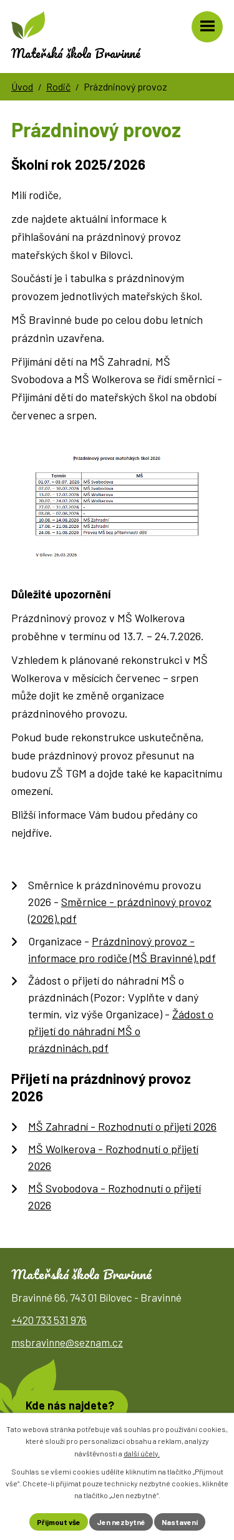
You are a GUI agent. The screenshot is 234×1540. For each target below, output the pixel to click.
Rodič (58, 86)
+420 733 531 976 (49, 1319)
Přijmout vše (58, 1522)
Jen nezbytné (121, 1522)
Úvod (22, 86)
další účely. (142, 1453)
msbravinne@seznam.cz (67, 1342)
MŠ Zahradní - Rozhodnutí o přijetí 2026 (122, 1126)
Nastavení (180, 1522)
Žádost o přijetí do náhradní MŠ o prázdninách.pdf (120, 1031)
